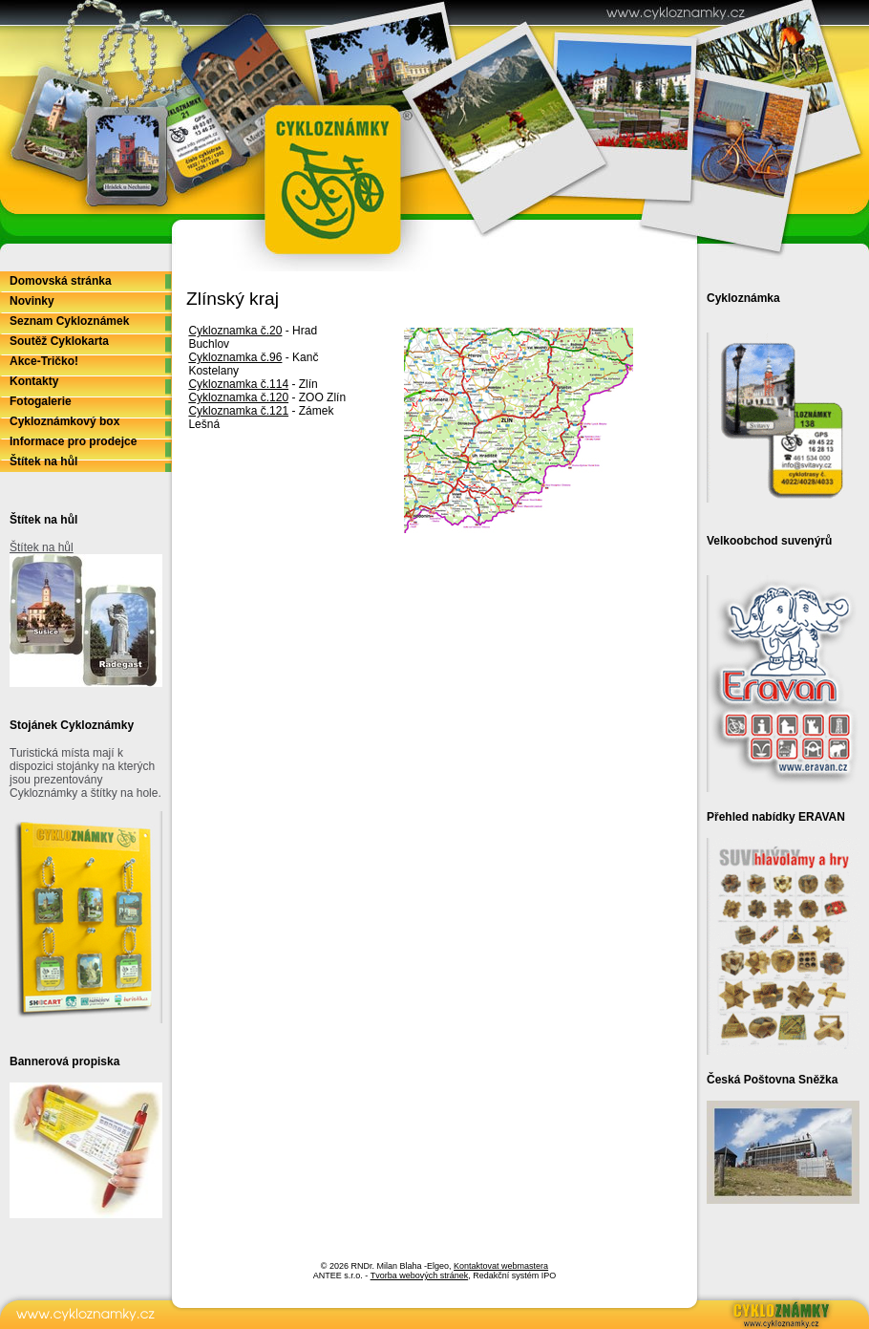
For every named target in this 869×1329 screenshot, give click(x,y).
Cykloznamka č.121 (238, 411)
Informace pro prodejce (73, 441)
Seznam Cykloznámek (69, 321)
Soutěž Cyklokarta (59, 341)
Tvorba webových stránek (420, 1275)
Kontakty (34, 381)
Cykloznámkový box (64, 421)
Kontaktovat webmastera (501, 1266)
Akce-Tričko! (44, 361)
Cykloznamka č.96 (235, 357)
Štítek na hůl (43, 461)
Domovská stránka (61, 281)
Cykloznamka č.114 (238, 384)
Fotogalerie (41, 401)
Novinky (32, 301)
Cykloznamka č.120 (238, 397)
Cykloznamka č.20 (235, 330)
